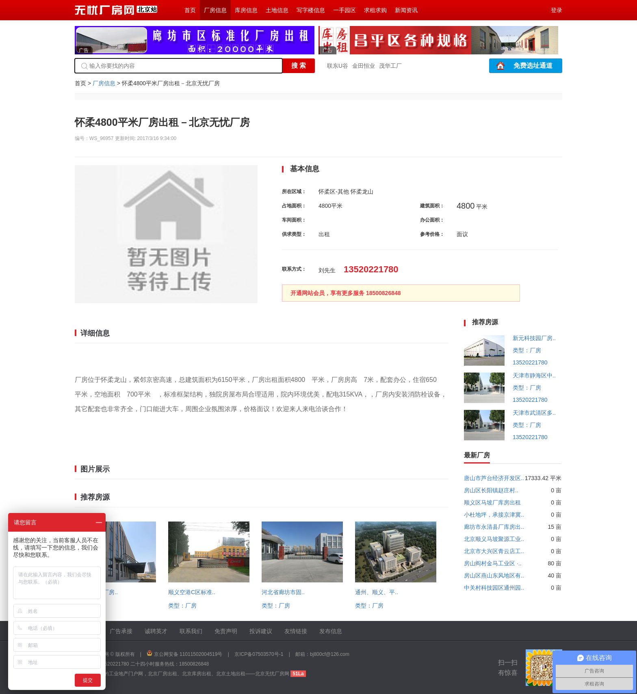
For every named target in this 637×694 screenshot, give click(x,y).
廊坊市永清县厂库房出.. (494, 527)
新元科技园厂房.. (534, 338)
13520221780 (530, 362)
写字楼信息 (311, 10)
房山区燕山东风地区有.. (494, 575)
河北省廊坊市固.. (283, 592)
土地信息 (277, 10)
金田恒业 (363, 66)
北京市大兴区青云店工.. (494, 551)
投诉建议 (260, 631)
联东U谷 (337, 66)
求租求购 (375, 10)
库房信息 (246, 10)
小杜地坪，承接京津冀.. (494, 514)
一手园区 (344, 10)
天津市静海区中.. (534, 375)
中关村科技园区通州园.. (494, 587)
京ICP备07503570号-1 (258, 654)
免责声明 (225, 631)
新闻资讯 (406, 10)
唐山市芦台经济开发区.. (494, 478)
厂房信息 (215, 10)
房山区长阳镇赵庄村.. (491, 490)
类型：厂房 (182, 605)
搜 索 (298, 65)
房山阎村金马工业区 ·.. (493, 563)
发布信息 (330, 631)
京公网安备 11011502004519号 (188, 654)
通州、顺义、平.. (376, 592)
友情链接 (295, 631)
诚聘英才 (156, 631)
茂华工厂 (390, 66)
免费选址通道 (533, 65)
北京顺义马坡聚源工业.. (494, 539)
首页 (190, 10)
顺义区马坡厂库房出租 (492, 502)
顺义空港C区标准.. (191, 592)
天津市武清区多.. (534, 413)
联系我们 (191, 631)
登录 (556, 10)
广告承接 (121, 631)
